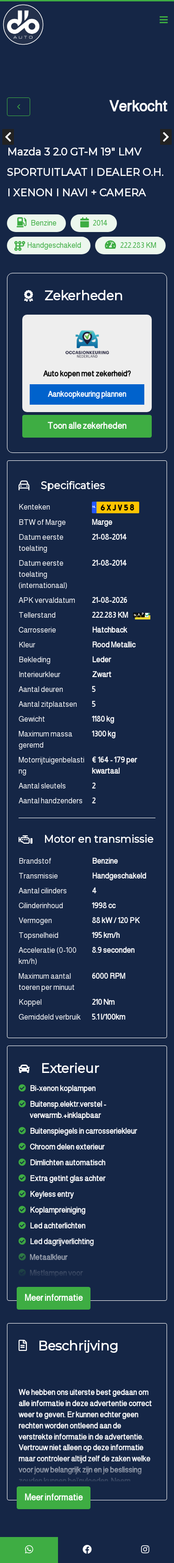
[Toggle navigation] (164, 20)
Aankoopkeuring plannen (87, 394)
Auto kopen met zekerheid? (87, 374)
